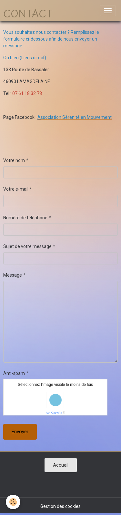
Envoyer (20, 431)
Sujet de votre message (27, 246)
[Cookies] (13, 502)
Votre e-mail (15, 189)
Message (12, 275)
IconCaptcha (54, 412)
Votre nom (14, 160)
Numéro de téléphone (25, 217)
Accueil (60, 465)
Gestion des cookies (60, 506)
